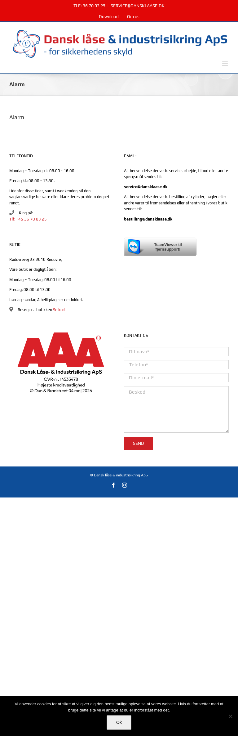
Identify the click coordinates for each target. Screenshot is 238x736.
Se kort (59, 309)
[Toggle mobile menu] (225, 63)
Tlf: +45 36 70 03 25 (28, 219)
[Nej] (230, 716)
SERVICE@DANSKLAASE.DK (138, 5)
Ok (119, 722)
